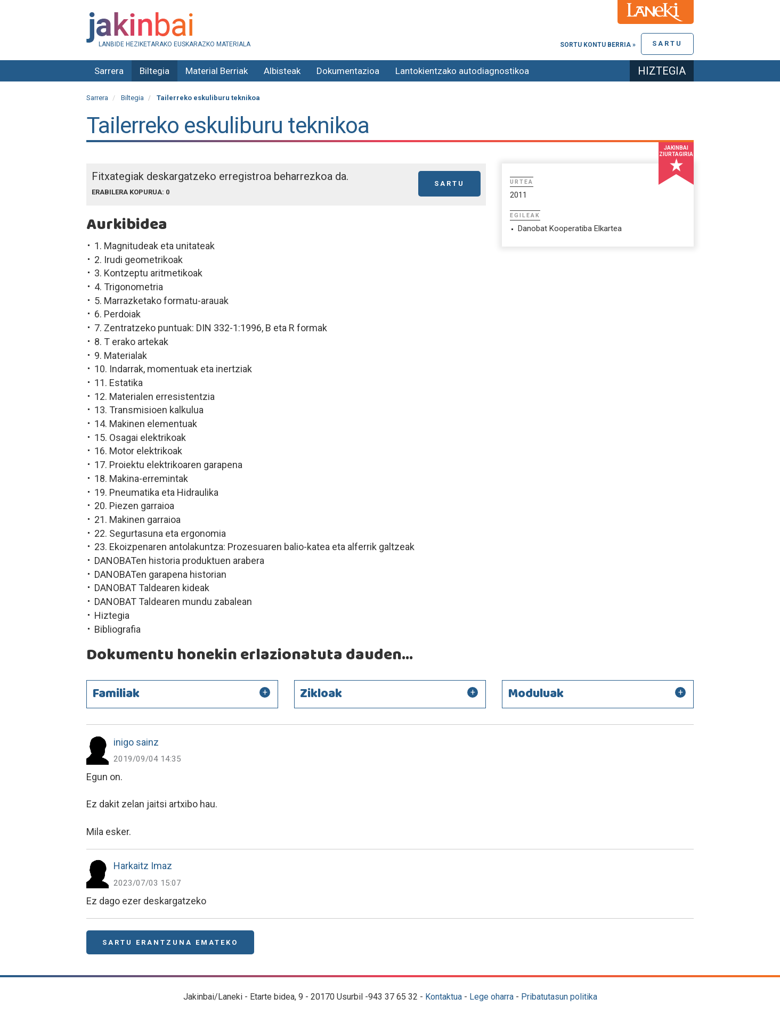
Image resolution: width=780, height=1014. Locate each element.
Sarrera (109, 71)
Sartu (667, 43)
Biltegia (154, 71)
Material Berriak (216, 71)
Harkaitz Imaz (142, 865)
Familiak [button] (116, 694)
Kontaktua (443, 997)
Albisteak (282, 71)
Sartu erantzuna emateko (170, 942)
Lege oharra (491, 997)
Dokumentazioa (347, 71)
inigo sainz (136, 742)
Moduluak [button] (536, 694)
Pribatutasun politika (559, 997)
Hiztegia (662, 70)
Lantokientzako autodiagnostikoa (462, 71)
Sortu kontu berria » (598, 44)
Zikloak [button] (321, 694)
